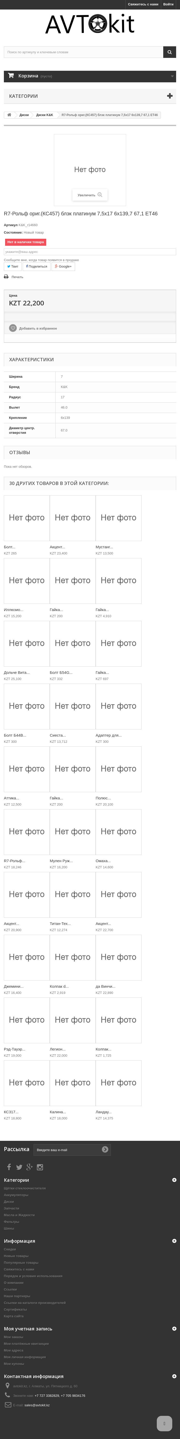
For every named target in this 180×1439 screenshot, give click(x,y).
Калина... (58, 1112)
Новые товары (16, 1256)
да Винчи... (106, 986)
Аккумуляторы (16, 1195)
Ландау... (104, 1112)
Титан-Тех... (60, 923)
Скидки (10, 1249)
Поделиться (36, 266)
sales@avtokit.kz (37, 1405)
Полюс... (103, 798)
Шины (9, 1228)
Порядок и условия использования (33, 1276)
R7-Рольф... (14, 861)
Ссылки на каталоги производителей (35, 1303)
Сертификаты (15, 1309)
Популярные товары (21, 1263)
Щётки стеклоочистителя (25, 1188)
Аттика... (11, 798)
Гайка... (56, 609)
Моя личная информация (25, 1357)
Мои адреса (13, 1350)
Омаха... (103, 861)
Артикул (11, 225)
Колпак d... (59, 986)
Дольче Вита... (17, 672)
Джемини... (13, 986)
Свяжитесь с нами (143, 4)
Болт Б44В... (15, 735)
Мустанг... (104, 547)
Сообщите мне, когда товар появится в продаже (41, 260)
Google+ (63, 266)
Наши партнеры (17, 1296)
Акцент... (57, 547)
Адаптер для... (109, 735)
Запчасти (11, 1208)
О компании (13, 1283)
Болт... (9, 547)
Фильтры (11, 1222)
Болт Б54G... (61, 672)
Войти (168, 4)
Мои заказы (13, 1337)
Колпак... (103, 1049)
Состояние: (13, 232)
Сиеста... (58, 735)
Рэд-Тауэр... (14, 1049)
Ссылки (10, 1289)
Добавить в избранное (37, 328)
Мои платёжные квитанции (26, 1344)
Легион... (58, 1049)
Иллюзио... (13, 609)
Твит (12, 266)
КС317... (11, 1112)
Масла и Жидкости (19, 1215)
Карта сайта (14, 1316)
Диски (9, 1202)
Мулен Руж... (61, 861)
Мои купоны (14, 1364)
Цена (13, 295)
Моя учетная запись (28, 1329)
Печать (17, 277)
